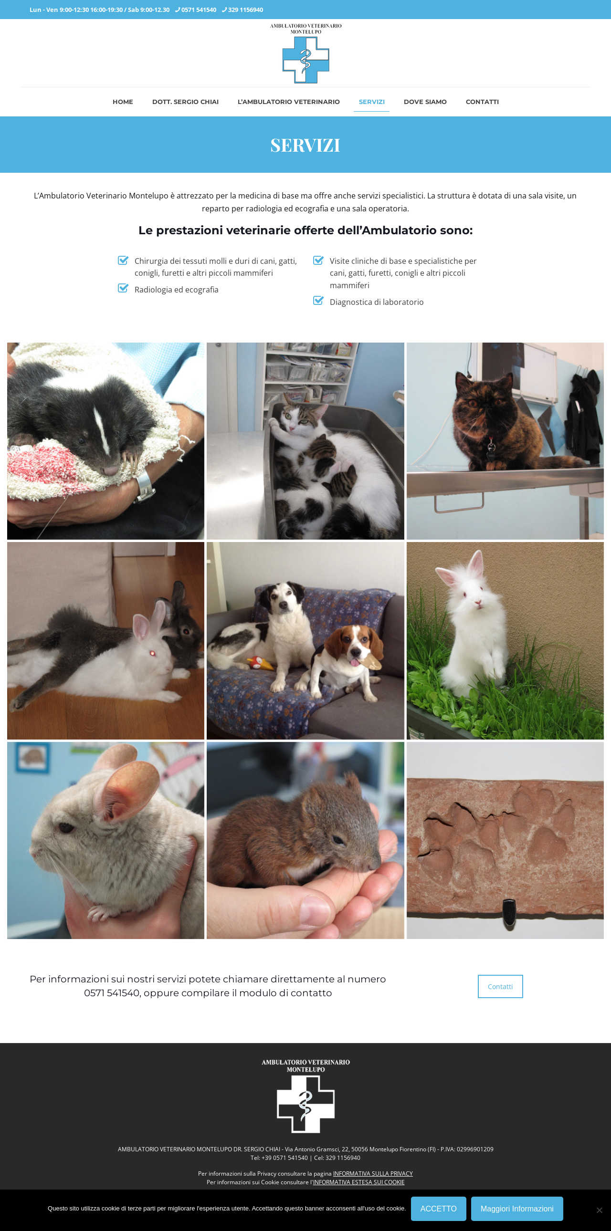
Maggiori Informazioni (517, 1209)
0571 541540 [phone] (198, 9)
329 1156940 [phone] (245, 9)
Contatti (500, 986)
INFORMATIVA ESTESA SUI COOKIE (359, 1182)
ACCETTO (439, 1209)
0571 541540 (111, 993)
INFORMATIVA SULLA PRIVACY (373, 1173)
